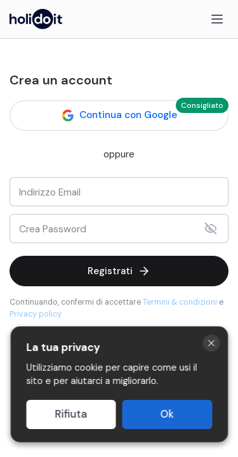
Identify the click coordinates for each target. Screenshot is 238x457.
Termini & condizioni (180, 302)
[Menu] (217, 19)
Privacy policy (36, 314)
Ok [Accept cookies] (167, 414)
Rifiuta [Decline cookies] (71, 414)
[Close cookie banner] (211, 343)
